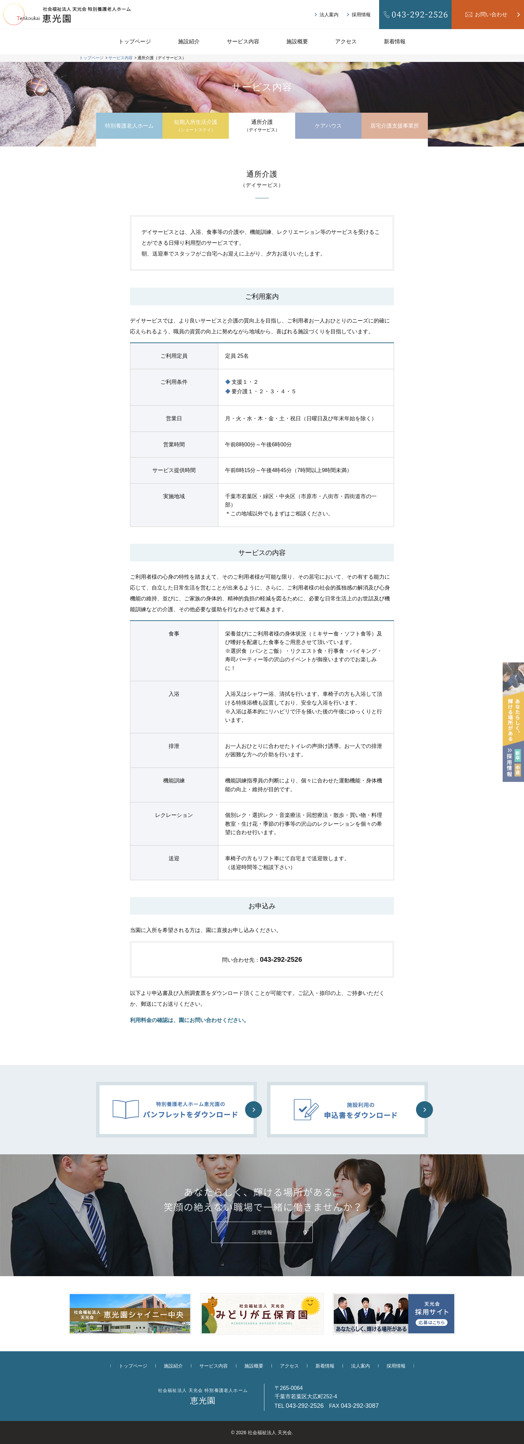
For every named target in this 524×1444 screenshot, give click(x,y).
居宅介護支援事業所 (394, 126)
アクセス (346, 41)
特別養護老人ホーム (129, 126)
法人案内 (329, 14)
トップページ (134, 41)
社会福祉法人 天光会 (270, 1432)
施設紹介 (189, 41)
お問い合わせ (491, 14)
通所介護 (262, 126)
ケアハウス (328, 126)
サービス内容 (243, 41)
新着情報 (395, 41)
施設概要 (297, 41)
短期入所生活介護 (195, 126)
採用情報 (361, 14)
